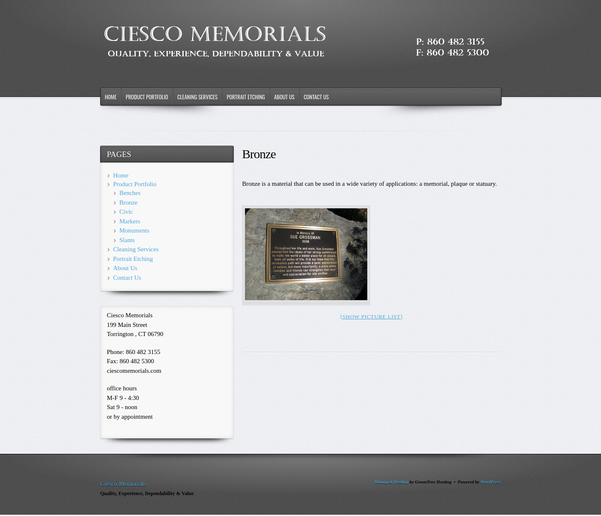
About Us (284, 97)
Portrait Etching (246, 97)
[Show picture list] (371, 317)
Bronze (128, 202)
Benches (130, 193)
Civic (126, 211)
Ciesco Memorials (123, 484)
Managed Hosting (391, 481)
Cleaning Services (197, 97)
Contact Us (316, 97)
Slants (127, 240)
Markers (129, 221)
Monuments (134, 230)
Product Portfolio (147, 97)
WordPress (490, 481)
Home (110, 97)
